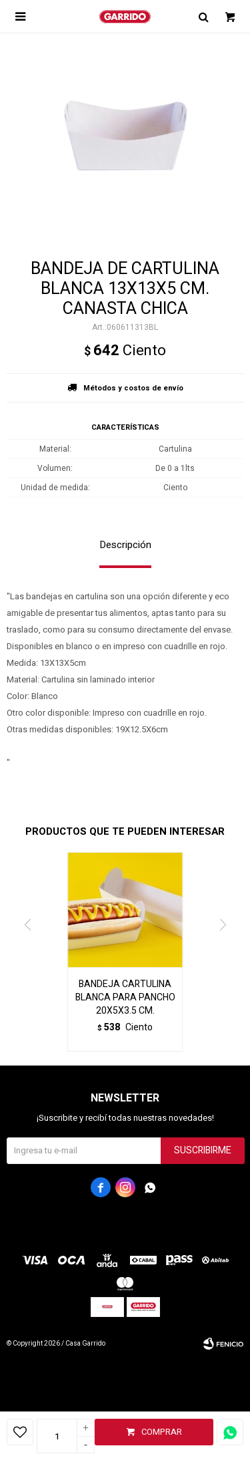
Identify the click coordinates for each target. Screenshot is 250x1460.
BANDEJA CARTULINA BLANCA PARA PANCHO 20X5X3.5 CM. (125, 998)
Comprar (161, 1431)
